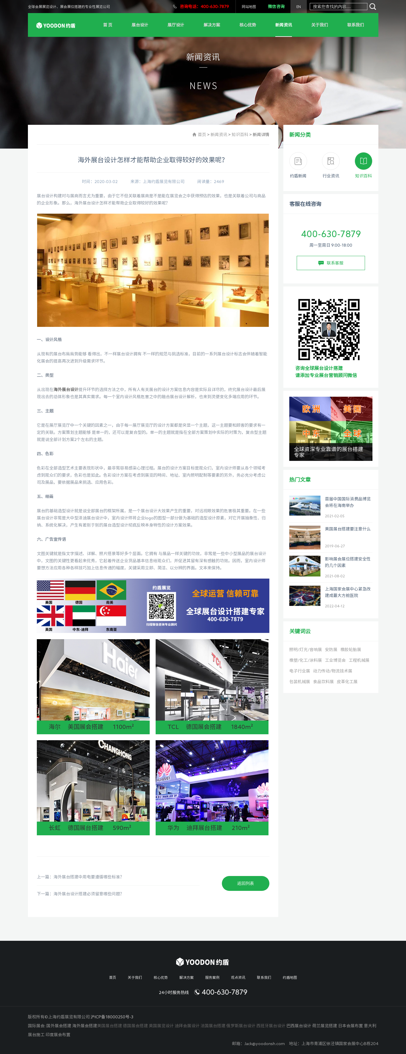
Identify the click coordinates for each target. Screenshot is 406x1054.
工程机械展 (359, 660)
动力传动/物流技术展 (332, 671)
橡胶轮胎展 (350, 649)
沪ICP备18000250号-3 (112, 1017)
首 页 (107, 25)
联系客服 (330, 263)
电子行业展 (299, 671)
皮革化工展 (347, 682)
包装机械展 (299, 682)
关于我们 (319, 25)
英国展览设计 (161, 1026)
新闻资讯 (283, 25)
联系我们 (355, 25)
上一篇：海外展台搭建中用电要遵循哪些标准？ (80, 877)
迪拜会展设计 (187, 1026)
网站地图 (249, 6)
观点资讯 (238, 977)
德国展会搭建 (135, 1026)
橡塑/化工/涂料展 (305, 660)
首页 (202, 135)
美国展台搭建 (109, 1026)
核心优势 (247, 25)
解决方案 (211, 25)
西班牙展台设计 (270, 1026)
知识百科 (240, 135)
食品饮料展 (323, 682)
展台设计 (140, 25)
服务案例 (212, 977)
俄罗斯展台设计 (240, 1026)
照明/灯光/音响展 (305, 649)
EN (298, 6)
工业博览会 (335, 660)
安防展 (331, 649)
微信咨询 (276, 6)
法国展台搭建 (212, 1026)
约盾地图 (290, 977)
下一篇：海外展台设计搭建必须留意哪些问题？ (80, 894)
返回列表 (245, 883)
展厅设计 (176, 25)
